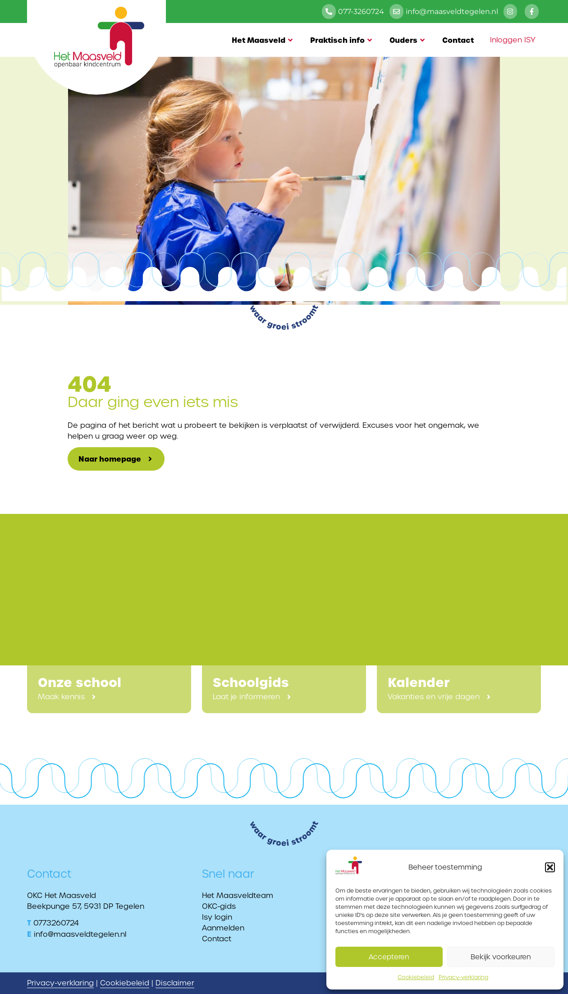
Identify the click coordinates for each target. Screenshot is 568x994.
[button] (549, 867)
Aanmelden (223, 928)
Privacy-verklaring (463, 977)
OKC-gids (219, 906)
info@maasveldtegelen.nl (80, 934)
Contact (458, 40)
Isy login (217, 917)
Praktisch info (341, 40)
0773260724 (56, 923)
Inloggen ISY (513, 40)
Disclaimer (175, 983)
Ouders (407, 40)
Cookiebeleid (416, 977)
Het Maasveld (263, 40)
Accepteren (389, 957)
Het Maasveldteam (237, 895)
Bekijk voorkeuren (501, 957)
